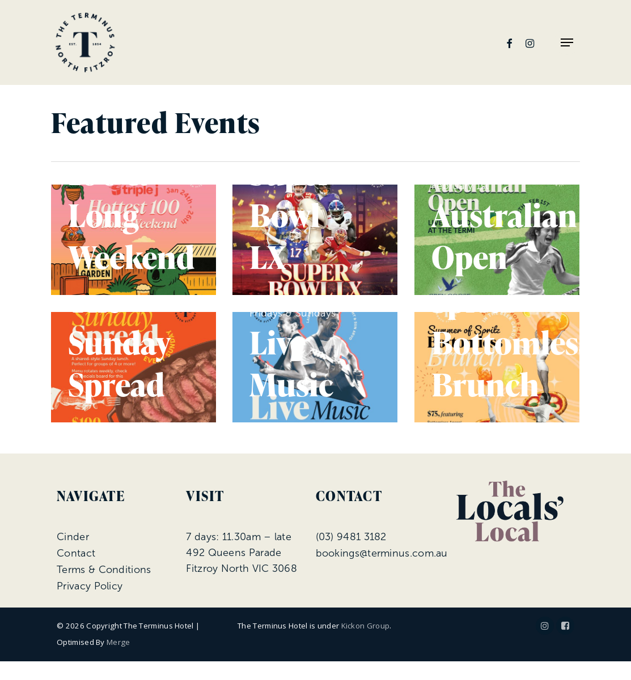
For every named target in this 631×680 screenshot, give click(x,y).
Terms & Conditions (104, 569)
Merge (118, 642)
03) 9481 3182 (353, 537)
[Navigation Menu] (567, 42)
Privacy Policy (89, 586)
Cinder (73, 537)
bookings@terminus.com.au (382, 553)
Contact (76, 553)
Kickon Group (365, 626)
